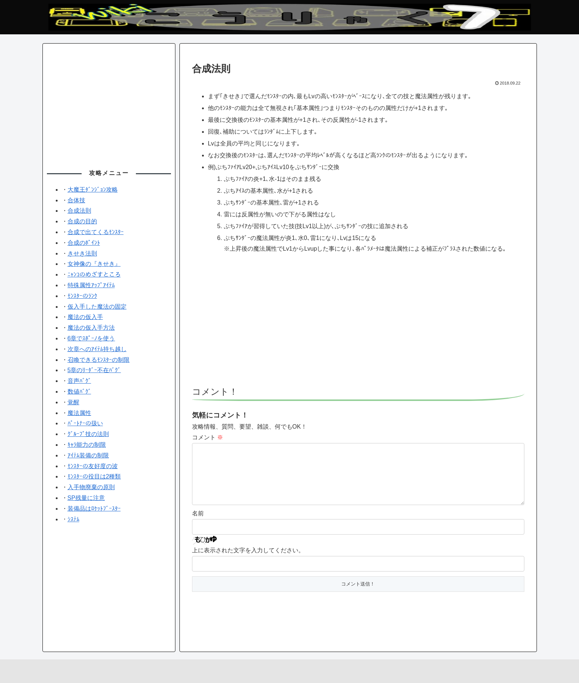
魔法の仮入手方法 (91, 328)
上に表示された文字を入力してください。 (248, 562)
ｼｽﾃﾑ (73, 519)
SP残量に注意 (86, 498)
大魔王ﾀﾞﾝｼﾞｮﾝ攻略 (93, 189)
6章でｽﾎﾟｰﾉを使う (91, 338)
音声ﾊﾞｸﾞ (79, 381)
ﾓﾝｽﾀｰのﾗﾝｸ (82, 296)
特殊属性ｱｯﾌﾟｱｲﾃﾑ (91, 285)
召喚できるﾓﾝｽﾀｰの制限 (99, 360)
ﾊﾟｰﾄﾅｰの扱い (85, 423)
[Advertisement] (358, 323)
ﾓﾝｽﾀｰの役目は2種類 (94, 476)
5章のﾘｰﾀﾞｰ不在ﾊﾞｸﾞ (94, 370)
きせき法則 (82, 253)
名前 (198, 525)
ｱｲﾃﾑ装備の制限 (88, 455)
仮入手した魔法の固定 (97, 306)
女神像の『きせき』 (94, 264)
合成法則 (79, 210)
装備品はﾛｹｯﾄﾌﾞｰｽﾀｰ (94, 508)
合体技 (76, 200)
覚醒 (73, 402)
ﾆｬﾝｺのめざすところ (94, 274)
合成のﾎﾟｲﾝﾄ (84, 243)
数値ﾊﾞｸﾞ (79, 391)
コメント (207, 437)
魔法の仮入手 (85, 317)
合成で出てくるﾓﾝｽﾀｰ (96, 232)
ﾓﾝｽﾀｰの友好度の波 (93, 466)
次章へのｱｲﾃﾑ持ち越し (97, 349)
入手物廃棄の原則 (91, 487)
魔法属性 (79, 413)
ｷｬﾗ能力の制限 (87, 445)
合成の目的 (82, 221)
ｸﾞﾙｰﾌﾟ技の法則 (88, 434)
